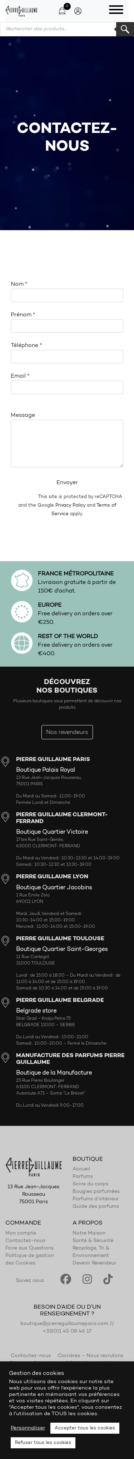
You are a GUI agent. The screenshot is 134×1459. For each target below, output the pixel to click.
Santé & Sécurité (93, 1240)
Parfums (83, 1176)
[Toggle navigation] (116, 11)
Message (67, 440)
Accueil (81, 1169)
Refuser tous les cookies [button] (43, 1442)
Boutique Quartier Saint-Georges (62, 949)
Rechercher (125, 29)
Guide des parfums (96, 1206)
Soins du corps (90, 1184)
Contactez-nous (25, 1240)
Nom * (67, 291)
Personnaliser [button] (28, 1428)
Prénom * (67, 322)
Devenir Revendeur (94, 1263)
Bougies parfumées (96, 1191)
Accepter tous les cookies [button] (85, 1428)
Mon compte (20, 1233)
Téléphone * (67, 353)
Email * (67, 383)
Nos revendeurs (67, 732)
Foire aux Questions (29, 1248)
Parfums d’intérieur (96, 1199)
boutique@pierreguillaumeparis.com (64, 1323)
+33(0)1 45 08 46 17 (67, 1331)
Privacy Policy (70, 505)
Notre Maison (89, 1233)
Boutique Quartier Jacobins (54, 888)
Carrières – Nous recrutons (90, 1356)
